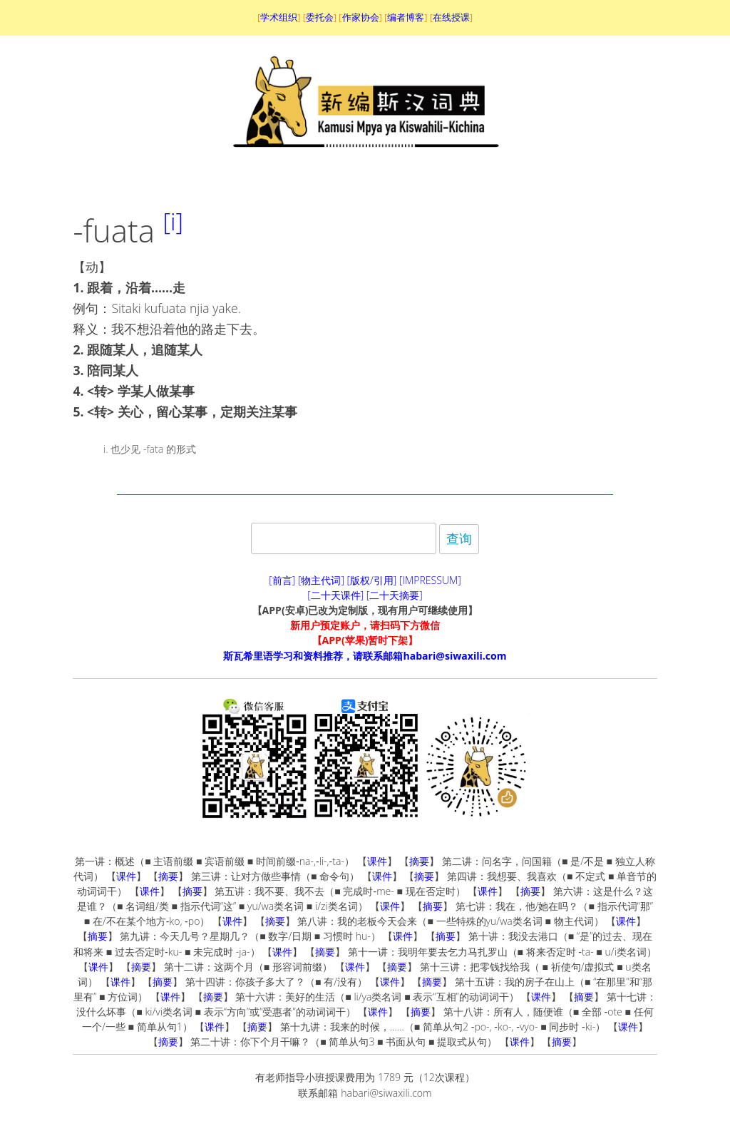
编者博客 (405, 17)
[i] (173, 221)
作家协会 (360, 17)
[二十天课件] (335, 595)
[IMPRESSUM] (430, 580)
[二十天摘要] (394, 595)
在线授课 (451, 17)
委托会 (320, 17)
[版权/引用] (372, 580)
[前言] (282, 580)
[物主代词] (321, 580)
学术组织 (278, 17)
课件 (377, 861)
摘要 (419, 861)
